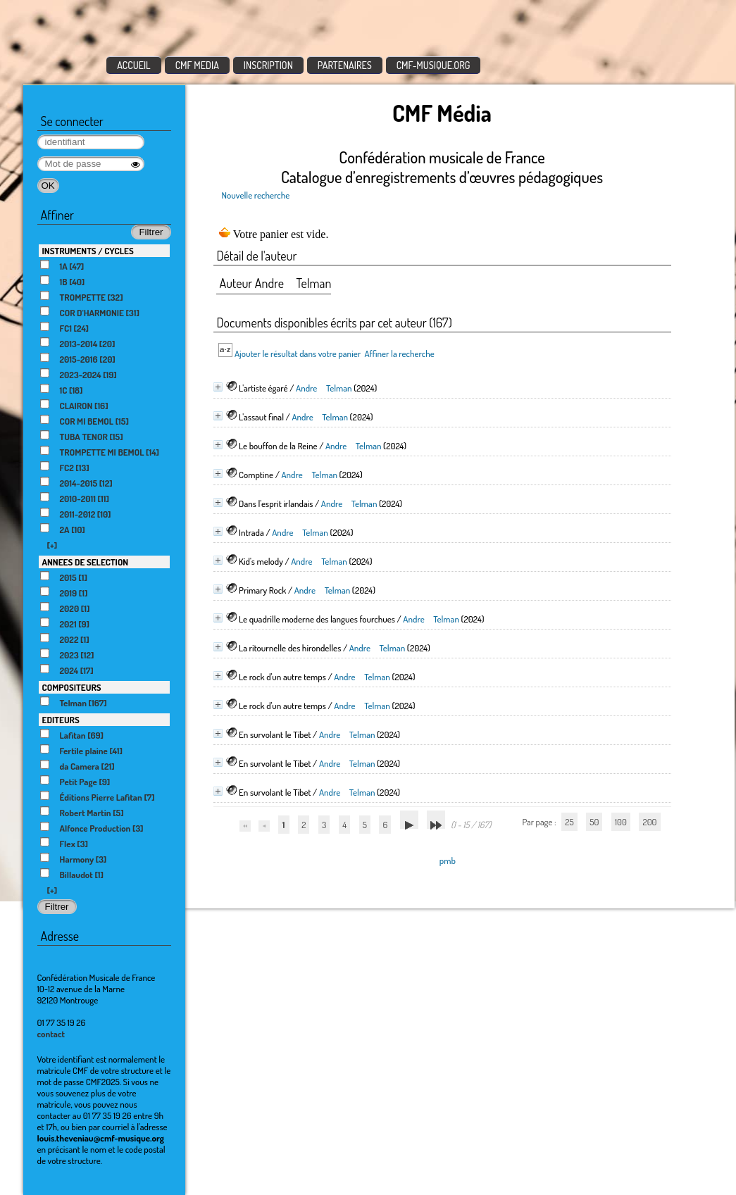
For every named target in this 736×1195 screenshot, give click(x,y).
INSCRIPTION (268, 65)
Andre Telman (324, 388)
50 (594, 821)
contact (51, 1033)
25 (569, 821)
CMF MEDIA (197, 65)
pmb (447, 860)
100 (621, 821)
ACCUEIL (134, 65)
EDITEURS (61, 719)
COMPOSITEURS (71, 687)
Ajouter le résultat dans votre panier (298, 353)
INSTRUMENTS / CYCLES (88, 250)
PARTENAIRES (345, 65)
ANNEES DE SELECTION (85, 562)
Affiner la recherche (399, 353)
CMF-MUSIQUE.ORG (433, 65)
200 (649, 821)
